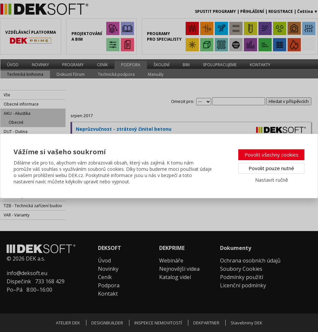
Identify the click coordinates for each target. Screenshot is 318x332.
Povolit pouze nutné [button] (271, 168)
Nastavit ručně (271, 179)
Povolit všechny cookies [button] (271, 154)
